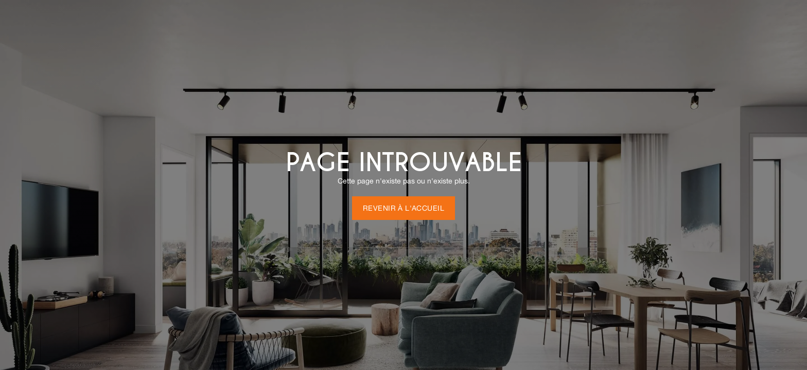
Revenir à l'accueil (403, 208)
